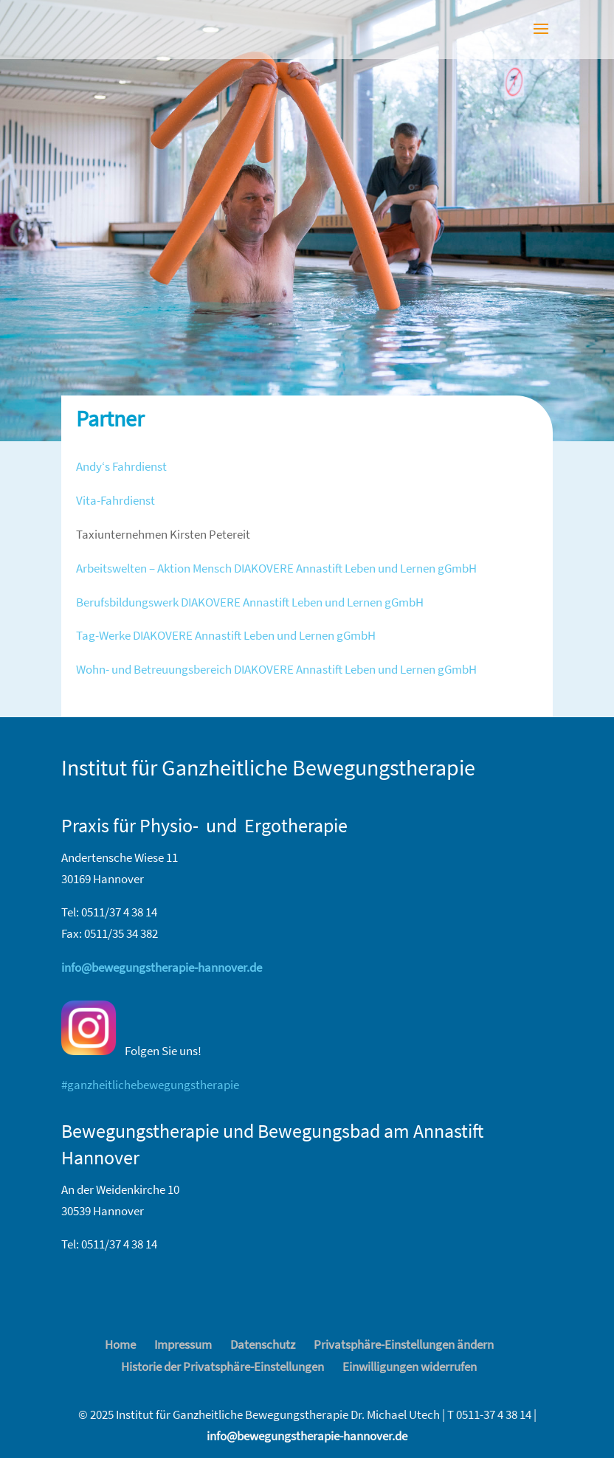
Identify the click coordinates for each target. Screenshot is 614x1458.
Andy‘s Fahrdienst (121, 466)
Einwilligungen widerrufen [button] (409, 1366)
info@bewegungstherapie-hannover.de (307, 1436)
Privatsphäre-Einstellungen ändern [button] (404, 1344)
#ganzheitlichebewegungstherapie (150, 1085)
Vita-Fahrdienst (115, 500)
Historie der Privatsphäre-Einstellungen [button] (222, 1366)
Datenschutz (262, 1344)
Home (120, 1344)
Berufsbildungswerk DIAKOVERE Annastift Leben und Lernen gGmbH (250, 602)
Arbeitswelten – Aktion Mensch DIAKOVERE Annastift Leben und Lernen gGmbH (276, 568)
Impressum (183, 1344)
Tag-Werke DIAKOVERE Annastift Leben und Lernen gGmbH (226, 635)
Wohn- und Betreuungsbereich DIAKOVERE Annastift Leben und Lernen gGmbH (276, 669)
